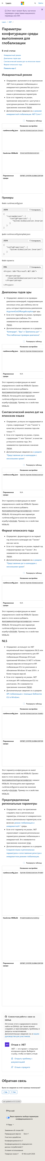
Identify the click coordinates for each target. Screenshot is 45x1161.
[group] (22, 159)
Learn (4, 22)
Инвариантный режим (12, 55)
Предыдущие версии (13, 1134)
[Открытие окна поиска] (35, 3)
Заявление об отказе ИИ (14, 1130)
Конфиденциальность (13, 1140)
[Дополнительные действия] (41, 22)
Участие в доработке (13, 1137)
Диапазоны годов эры (12, 58)
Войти (41, 3)
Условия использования (14, 1150)
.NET (10, 22)
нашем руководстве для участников (22, 1034)
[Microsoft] (22, 3)
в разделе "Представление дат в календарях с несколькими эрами (24, 455)
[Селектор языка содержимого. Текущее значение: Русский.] (10, 1111)
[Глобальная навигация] (2, 3)
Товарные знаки (11, 1154)
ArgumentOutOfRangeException (19, 311)
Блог (25, 1134)
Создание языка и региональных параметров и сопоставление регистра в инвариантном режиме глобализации (23, 853)
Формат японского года (13, 64)
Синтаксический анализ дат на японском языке (22, 61)
